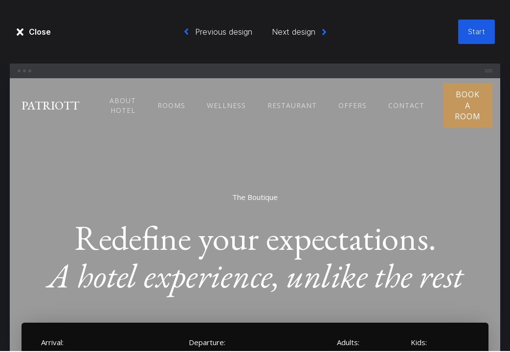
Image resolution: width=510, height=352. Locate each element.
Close (40, 32)
